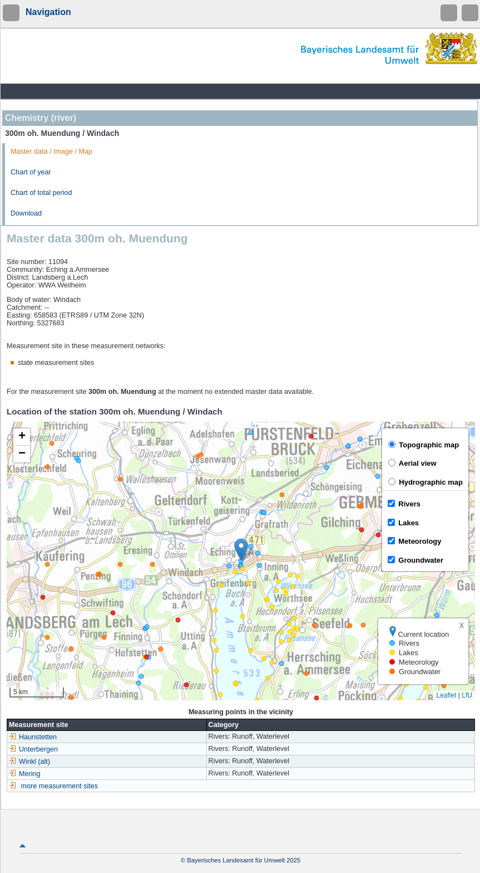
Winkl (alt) (29, 761)
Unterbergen (33, 749)
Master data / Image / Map (51, 151)
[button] (241, 549)
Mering (25, 774)
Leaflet (446, 695)
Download (26, 213)
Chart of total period (41, 193)
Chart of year (31, 172)
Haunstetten (33, 737)
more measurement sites (59, 786)
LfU (467, 695)
